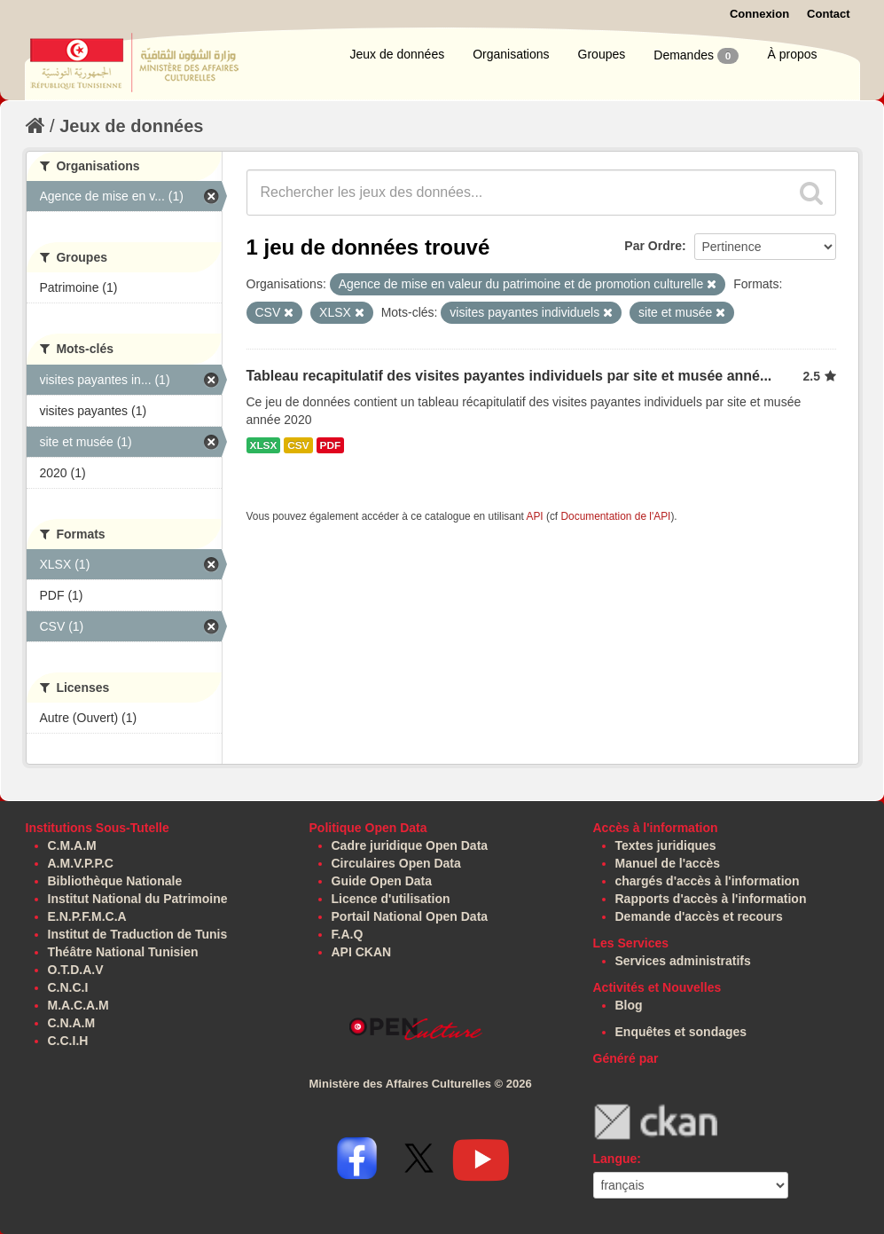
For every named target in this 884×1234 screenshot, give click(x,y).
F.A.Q (348, 934)
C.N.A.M (72, 1023)
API (534, 516)
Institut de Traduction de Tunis (138, 934)
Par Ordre (653, 246)
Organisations (511, 54)
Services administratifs (683, 961)
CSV (298, 445)
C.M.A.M (72, 845)
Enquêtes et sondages (681, 1032)
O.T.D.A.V (76, 970)
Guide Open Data (382, 881)
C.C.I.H (68, 1041)
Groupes (602, 54)
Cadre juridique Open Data (410, 845)
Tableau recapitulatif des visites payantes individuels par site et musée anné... (509, 375)
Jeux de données (397, 54)
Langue (615, 1158)
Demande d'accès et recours (699, 916)
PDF (330, 445)
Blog (629, 1005)
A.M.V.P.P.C (80, 863)
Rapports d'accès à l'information (711, 899)
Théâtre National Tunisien (123, 952)
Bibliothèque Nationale (115, 881)
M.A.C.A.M (78, 1005)
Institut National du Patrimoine (138, 899)
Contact (828, 13)
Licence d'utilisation (391, 899)
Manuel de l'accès (668, 863)
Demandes (696, 56)
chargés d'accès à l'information (707, 881)
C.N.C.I (68, 987)
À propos (792, 54)
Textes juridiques (665, 845)
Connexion (759, 13)
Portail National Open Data (410, 916)
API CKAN (362, 952)
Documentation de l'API (615, 516)
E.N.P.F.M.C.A (87, 916)
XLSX (264, 445)
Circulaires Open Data (396, 863)
